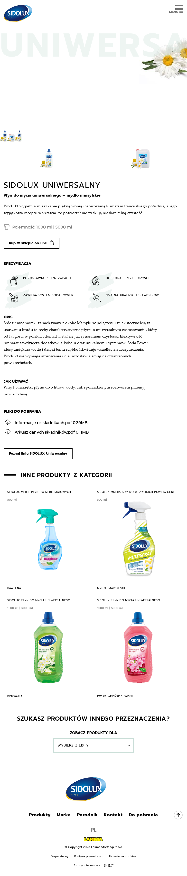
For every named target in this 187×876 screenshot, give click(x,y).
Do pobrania (143, 814)
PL (93, 830)
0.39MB (46, 422)
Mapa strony (59, 856)
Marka (64, 814)
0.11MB (47, 432)
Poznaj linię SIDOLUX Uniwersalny (38, 453)
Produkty (39, 814)
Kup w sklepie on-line (28, 243)
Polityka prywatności (88, 856)
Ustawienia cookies (122, 856)
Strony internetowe (93, 865)
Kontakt (113, 814)
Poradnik (87, 814)
